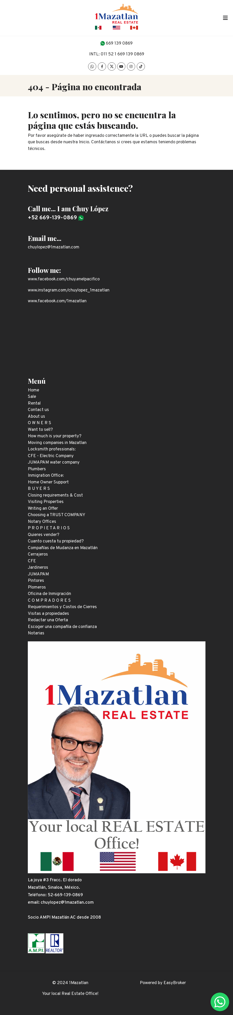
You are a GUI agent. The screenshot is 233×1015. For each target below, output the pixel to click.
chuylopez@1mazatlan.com (53, 247)
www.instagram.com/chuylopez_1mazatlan (68, 290)
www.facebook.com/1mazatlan (57, 301)
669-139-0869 (69, 895)
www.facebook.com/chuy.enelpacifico (64, 279)
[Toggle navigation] (225, 17)
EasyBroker (174, 983)
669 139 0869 (119, 43)
